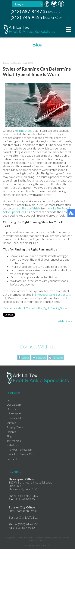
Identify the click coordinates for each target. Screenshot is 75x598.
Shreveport (42, 294)
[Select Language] (27, 4)
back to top (65, 320)
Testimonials (14, 440)
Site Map (28, 545)
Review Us (58, 358)
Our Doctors (14, 404)
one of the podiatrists (27, 208)
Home (10, 400)
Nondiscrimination (42, 545)
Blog (9, 436)
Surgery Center (15, 427)
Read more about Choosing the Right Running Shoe (35, 308)
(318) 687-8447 (26, 11)
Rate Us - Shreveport (20, 449)
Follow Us (41, 358)
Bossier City (15, 417)
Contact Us (13, 458)
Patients (11, 431)
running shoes (24, 130)
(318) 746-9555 (26, 17)
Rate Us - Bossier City (21, 454)
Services (11, 422)
